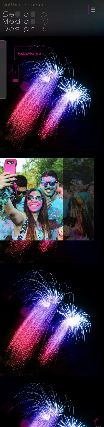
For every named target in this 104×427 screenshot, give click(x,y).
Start (14, 58)
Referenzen (15, 99)
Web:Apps (15, 85)
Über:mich (16, 114)
